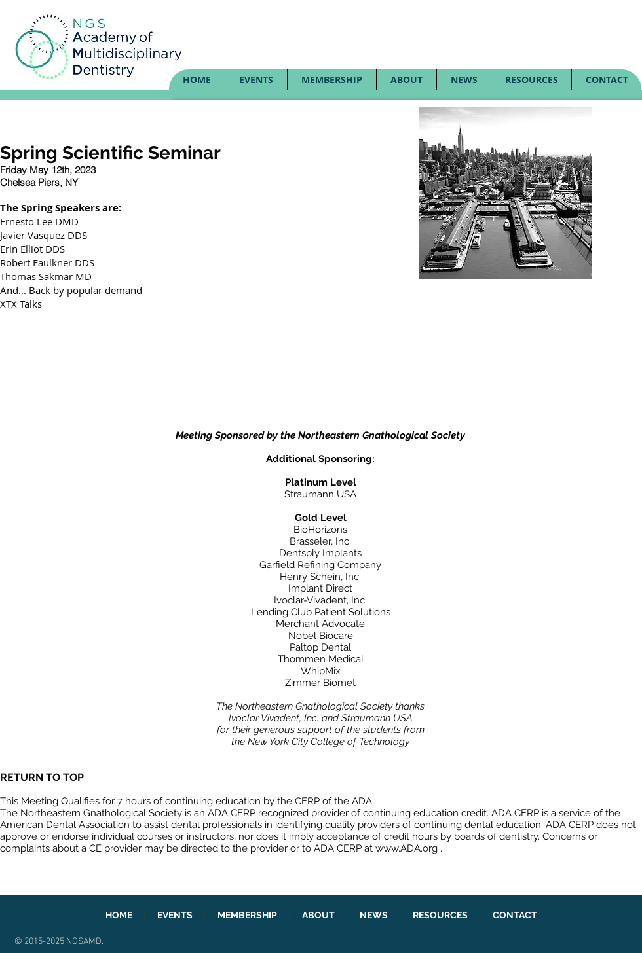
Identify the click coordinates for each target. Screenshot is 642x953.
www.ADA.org (406, 848)
